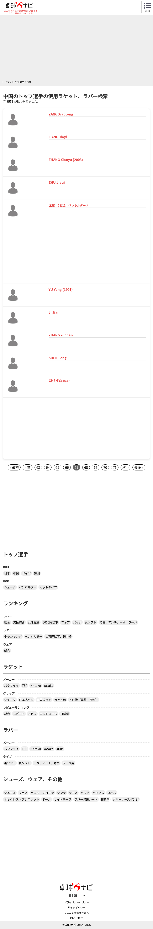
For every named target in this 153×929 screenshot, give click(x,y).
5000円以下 (50, 622)
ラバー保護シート (86, 799)
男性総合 (19, 622)
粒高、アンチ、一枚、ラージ (118, 622)
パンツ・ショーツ (42, 793)
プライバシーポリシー (76, 902)
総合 (7, 622)
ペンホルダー (27, 587)
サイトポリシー (76, 907)
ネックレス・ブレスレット (21, 799)
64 (48, 467)
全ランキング (13, 636)
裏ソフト (10, 763)
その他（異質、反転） (83, 700)
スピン (32, 714)
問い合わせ (76, 918)
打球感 (64, 714)
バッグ (85, 793)
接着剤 (105, 799)
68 (86, 467)
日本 (7, 573)
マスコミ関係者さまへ (76, 912)
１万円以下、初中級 (58, 636)
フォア (65, 622)
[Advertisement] (77, 48)
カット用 (60, 700)
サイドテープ (62, 799)
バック (77, 622)
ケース (73, 793)
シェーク (10, 587)
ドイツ (26, 573)
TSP (24, 685)
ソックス (98, 793)
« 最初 (14, 467)
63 (38, 467)
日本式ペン (26, 700)
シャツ (61, 793)
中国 (16, 573)
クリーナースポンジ (126, 799)
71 (115, 467)
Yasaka (48, 685)
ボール (46, 799)
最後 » (138, 467)
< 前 (28, 467)
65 (57, 467)
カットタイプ (48, 587)
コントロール (48, 714)
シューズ (10, 793)
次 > (125, 467)
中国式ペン (44, 700)
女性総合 (33, 622)
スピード (19, 714)
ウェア (23, 793)
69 (95, 467)
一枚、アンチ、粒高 (46, 763)
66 (67, 467)
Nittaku (35, 685)
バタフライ (11, 685)
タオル (111, 793)
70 (105, 467)
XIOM (59, 749)
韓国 (37, 573)
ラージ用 (68, 763)
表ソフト (90, 622)
